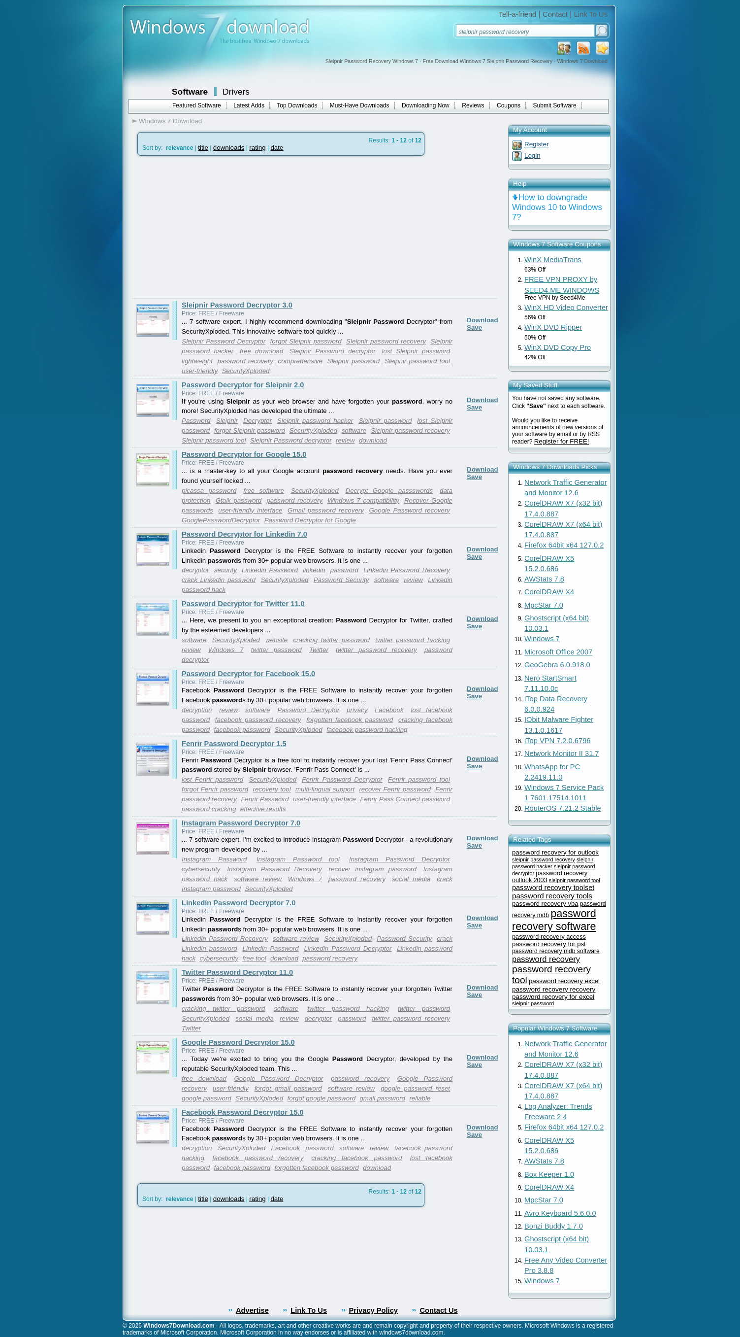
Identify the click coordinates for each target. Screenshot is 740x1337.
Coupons (508, 105)
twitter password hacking (412, 640)
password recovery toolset (553, 887)
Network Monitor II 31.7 (561, 753)
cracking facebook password (357, 1158)
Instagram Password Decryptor (399, 859)
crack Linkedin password (219, 579)
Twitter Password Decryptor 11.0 (237, 972)
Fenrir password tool (419, 779)
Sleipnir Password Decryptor (223, 341)
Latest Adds (248, 105)
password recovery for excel (553, 996)
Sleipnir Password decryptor (333, 351)
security (225, 570)
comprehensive (300, 361)
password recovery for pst (549, 944)
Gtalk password (239, 500)
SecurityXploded (245, 371)
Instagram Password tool (298, 859)
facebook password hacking (366, 729)
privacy (357, 710)
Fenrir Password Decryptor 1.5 (234, 744)
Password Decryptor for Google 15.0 (244, 454)
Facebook (389, 710)
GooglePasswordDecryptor (221, 520)
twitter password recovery (376, 649)
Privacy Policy (373, 1310)
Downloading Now (426, 105)
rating (257, 147)
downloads (229, 147)
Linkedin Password (270, 570)
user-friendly (200, 371)
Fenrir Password (265, 799)
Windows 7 (226, 649)
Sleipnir (227, 420)
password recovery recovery (553, 989)
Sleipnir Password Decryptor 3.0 (237, 305)
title (203, 147)
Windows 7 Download (170, 121)
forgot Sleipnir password (306, 341)
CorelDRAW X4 (549, 592)
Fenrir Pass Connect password (405, 799)
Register (536, 144)
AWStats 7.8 (544, 579)
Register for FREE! (561, 441)
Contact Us (438, 1310)
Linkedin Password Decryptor (347, 948)
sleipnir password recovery (543, 859)
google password (206, 1098)
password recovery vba (545, 903)
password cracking (209, 809)
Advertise (252, 1310)
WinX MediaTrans (552, 260)
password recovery (245, 361)
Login (532, 155)
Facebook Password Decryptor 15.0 (243, 1112)
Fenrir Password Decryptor (342, 779)
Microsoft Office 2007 (558, 652)
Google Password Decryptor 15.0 (238, 1042)
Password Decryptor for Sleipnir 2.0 (243, 385)
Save (474, 327)
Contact (555, 14)
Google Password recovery (409, 510)
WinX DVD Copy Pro (557, 347)
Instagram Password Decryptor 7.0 (241, 823)
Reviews (473, 105)
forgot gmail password (288, 1088)
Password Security (341, 579)
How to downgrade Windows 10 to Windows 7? (557, 207)
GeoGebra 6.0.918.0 (557, 665)
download (373, 440)
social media (411, 879)
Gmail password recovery (326, 510)
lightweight (197, 361)
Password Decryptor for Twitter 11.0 (243, 604)
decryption (197, 710)
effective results (263, 809)
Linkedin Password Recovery (406, 570)
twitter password (276, 649)
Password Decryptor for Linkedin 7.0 (244, 534)
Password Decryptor (308, 710)
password (344, 570)
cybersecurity (201, 869)
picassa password (209, 490)
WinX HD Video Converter (566, 307)
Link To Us (591, 14)
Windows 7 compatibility (363, 500)
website (276, 640)
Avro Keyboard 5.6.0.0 (560, 1213)
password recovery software (554, 919)
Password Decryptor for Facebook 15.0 (248, 674)
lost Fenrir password (212, 779)
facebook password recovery (258, 719)
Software (190, 92)
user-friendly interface (250, 510)
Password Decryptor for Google (310, 520)
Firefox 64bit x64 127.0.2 (564, 545)
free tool (254, 958)
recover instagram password (373, 869)
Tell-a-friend (518, 14)
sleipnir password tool (574, 880)
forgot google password (322, 1098)
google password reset (415, 1088)
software (354, 430)
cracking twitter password (331, 640)
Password (196, 420)
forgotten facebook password (349, 719)
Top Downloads (297, 105)
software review (258, 879)
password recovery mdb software (556, 951)
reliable (419, 1098)
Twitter (318, 649)
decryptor (195, 570)
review (345, 440)
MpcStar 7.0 (543, 605)
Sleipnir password (353, 361)
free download (261, 351)
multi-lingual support (324, 789)
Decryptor (257, 420)
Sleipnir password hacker (315, 420)
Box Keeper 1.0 (549, 1174)
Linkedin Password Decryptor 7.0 (238, 903)
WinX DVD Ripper (553, 327)
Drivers (236, 92)
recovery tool (271, 789)
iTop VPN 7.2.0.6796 (557, 741)
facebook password (242, 729)
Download (482, 320)
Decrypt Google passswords (389, 490)
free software (263, 490)
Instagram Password (214, 859)
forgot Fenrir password (215, 789)
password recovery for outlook (555, 852)
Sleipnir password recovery (386, 341)
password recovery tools (552, 895)
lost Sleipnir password (416, 351)
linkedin (314, 570)
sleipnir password (533, 1003)
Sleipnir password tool (417, 361)
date (276, 147)
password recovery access (549, 936)
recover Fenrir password (395, 789)
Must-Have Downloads (359, 105)
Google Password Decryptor (278, 1078)
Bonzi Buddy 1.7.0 (553, 1226)
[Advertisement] (215, 227)
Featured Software (196, 105)
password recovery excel (564, 981)
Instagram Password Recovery (274, 869)
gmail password (382, 1098)
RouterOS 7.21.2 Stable (562, 808)
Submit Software (555, 105)
